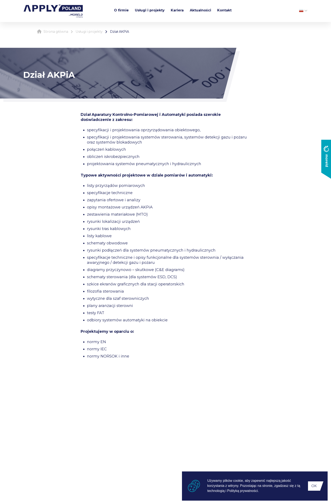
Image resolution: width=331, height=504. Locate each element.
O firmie (121, 10)
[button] (260, 491)
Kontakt (224, 10)
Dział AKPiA (119, 32)
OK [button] (314, 486)
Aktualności (200, 10)
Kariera (177, 10)
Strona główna (52, 32)
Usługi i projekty (150, 10)
